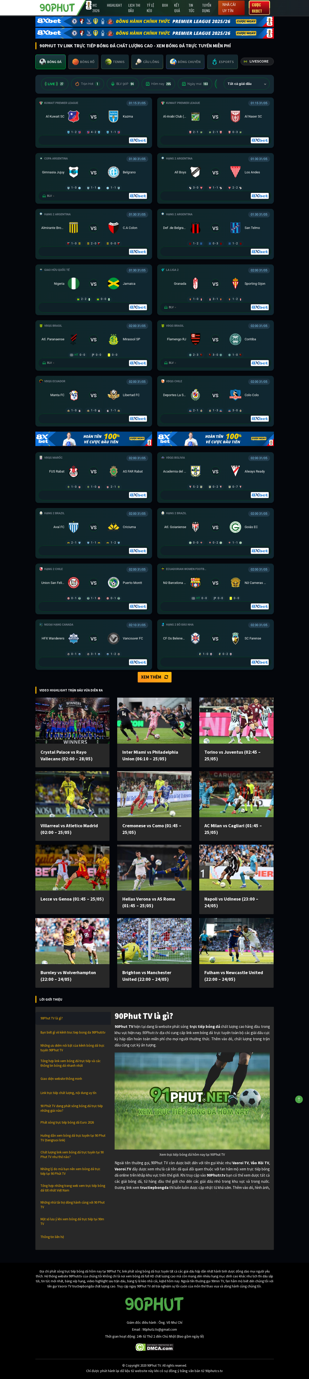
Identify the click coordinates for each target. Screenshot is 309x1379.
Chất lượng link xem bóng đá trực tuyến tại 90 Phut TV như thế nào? (72, 1154)
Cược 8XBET (257, 8)
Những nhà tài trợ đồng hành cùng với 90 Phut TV (73, 1204)
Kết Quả (177, 7)
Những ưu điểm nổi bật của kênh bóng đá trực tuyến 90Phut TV (72, 1047)
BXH (165, 5)
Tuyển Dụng (206, 7)
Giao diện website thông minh (61, 1078)
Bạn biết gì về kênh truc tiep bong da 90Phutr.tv (73, 1032)
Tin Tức (191, 7)
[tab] (50, 62)
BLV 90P (123, 84)
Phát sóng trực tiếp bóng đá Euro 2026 (67, 1122)
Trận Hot (87, 84)
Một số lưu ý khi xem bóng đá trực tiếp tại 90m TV (72, 1221)
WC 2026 (95, 7)
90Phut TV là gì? (52, 1018)
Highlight (114, 5)
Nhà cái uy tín (229, 7)
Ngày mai (195, 84)
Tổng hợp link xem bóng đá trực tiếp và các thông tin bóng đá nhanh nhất (71, 1063)
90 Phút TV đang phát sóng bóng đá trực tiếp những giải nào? (72, 1108)
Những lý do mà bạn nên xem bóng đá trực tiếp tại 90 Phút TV (70, 1171)
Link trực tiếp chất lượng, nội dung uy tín (68, 1093)
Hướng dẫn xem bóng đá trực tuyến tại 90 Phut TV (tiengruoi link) (73, 1137)
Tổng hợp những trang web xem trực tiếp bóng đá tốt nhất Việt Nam (73, 1188)
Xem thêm (154, 677)
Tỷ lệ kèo (150, 7)
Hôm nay (158, 84)
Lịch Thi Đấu (134, 7)
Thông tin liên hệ (52, 1237)
